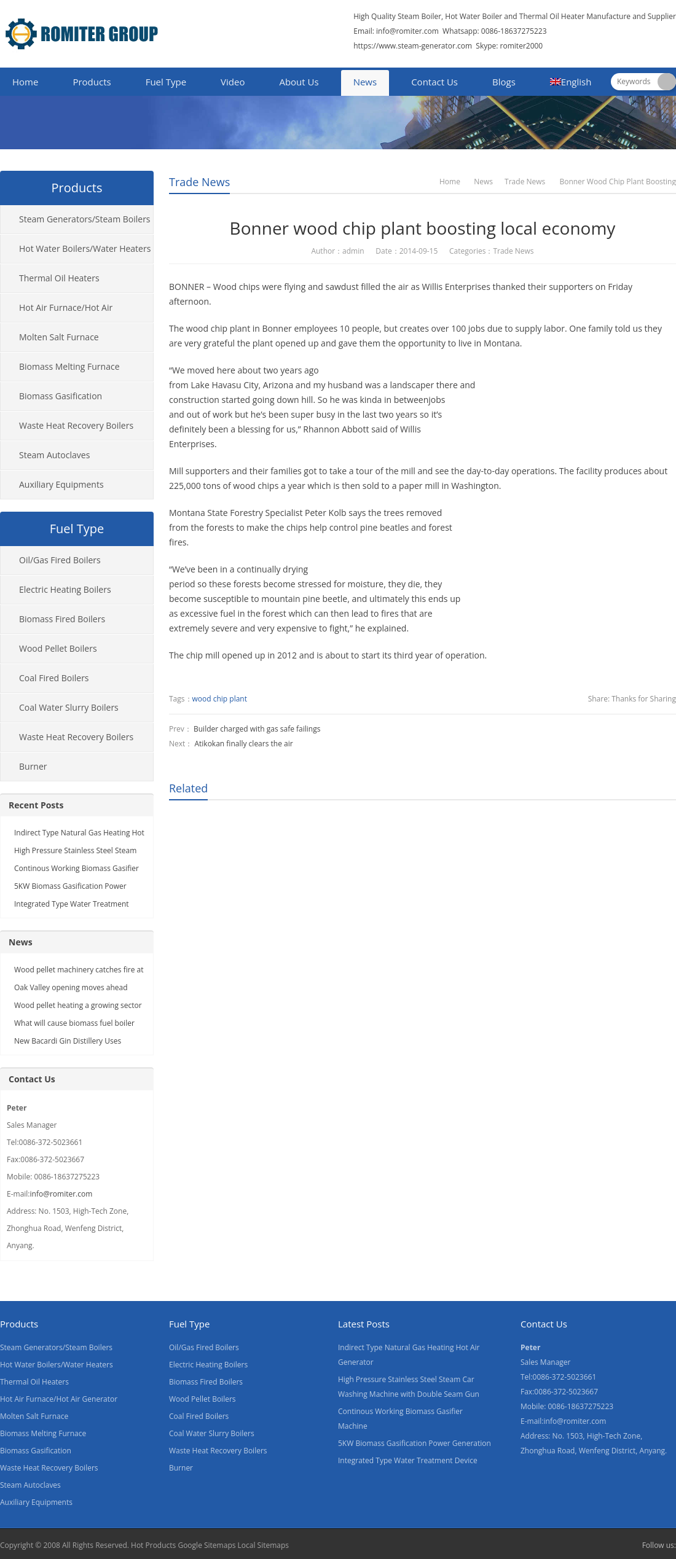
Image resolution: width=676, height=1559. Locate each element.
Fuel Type (166, 82)
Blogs (504, 82)
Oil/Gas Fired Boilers (60, 560)
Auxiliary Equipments (61, 484)
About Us (298, 82)
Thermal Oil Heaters (59, 278)
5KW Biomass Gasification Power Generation (414, 1443)
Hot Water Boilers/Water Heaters (85, 248)
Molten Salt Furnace (59, 337)
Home (25, 82)
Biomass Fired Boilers (62, 619)
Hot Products (153, 1545)
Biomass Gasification (60, 396)
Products (92, 82)
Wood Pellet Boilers (58, 648)
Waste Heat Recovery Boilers (76, 425)
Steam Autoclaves (54, 455)
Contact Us (434, 82)
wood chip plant (219, 699)
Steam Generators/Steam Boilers (85, 219)
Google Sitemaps (206, 1545)
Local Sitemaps (263, 1545)
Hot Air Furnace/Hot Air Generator (56, 312)
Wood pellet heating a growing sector (78, 1005)
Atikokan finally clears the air (243, 743)
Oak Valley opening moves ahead (71, 987)
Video (233, 82)
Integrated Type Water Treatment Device (408, 1460)
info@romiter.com (406, 31)
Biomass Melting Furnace (69, 366)
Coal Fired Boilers (54, 678)
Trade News (199, 181)
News (365, 82)
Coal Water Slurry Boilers (69, 707)
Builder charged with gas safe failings (257, 729)
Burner (33, 766)
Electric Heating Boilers (65, 589)
